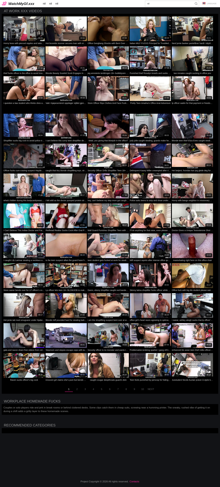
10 (142, 389)
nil (44, 3)
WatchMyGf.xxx (21, 4)
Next (151, 389)
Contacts (134, 481)
